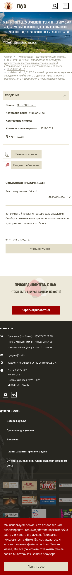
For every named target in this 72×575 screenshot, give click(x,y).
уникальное (37, 113)
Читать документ (39, 248)
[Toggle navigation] (66, 6)
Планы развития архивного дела (27, 451)
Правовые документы (21, 430)
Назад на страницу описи (21, 42)
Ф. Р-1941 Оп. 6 (16, 69)
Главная (7, 56)
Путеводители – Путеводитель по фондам (41, 56)
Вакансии (12, 439)
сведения (12, 95)
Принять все (36, 566)
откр (20, 136)
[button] (55, 6)
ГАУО (21, 6)
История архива (16, 420)
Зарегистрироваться (36, 310)
